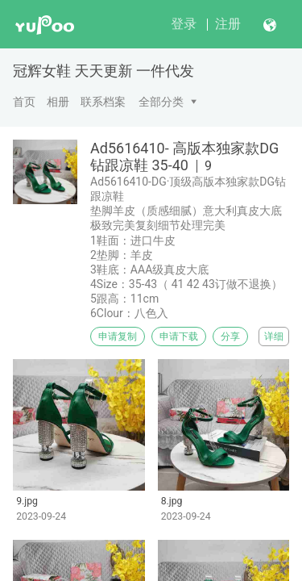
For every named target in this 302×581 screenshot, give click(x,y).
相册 (58, 101)
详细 (273, 336)
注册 (228, 23)
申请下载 (178, 336)
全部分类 (161, 101)
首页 (24, 101)
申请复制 (117, 336)
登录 (184, 23)
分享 (230, 336)
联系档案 (103, 101)
